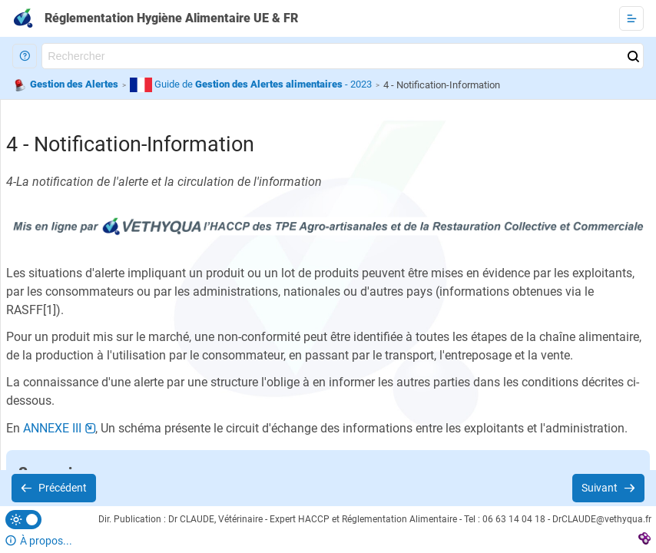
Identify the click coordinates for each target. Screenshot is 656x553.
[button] (24, 56)
